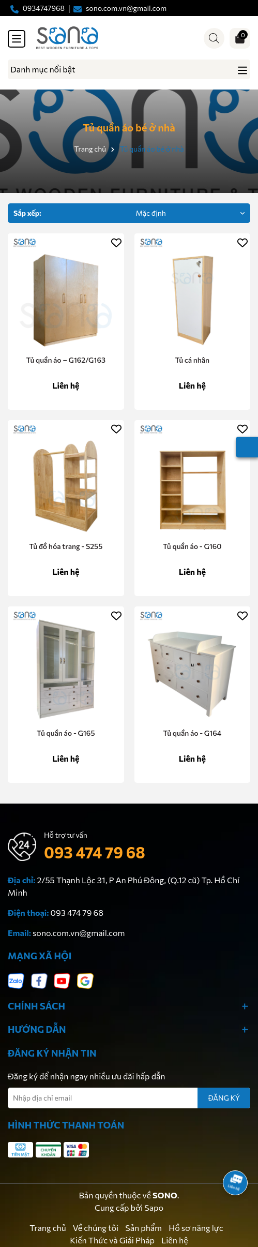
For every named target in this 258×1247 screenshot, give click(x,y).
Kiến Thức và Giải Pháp (112, 1240)
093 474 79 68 (94, 852)
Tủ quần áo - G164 (192, 733)
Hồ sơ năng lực (196, 1228)
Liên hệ (174, 1240)
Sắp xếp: (27, 213)
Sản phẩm (143, 1228)
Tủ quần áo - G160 (192, 546)
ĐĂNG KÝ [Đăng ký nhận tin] (224, 1097)
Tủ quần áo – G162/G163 (65, 359)
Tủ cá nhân (192, 359)
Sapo (153, 1207)
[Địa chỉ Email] (129, 1098)
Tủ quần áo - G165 (66, 733)
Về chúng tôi (95, 1228)
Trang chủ (47, 1228)
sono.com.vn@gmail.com (79, 933)
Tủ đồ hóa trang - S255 (65, 546)
